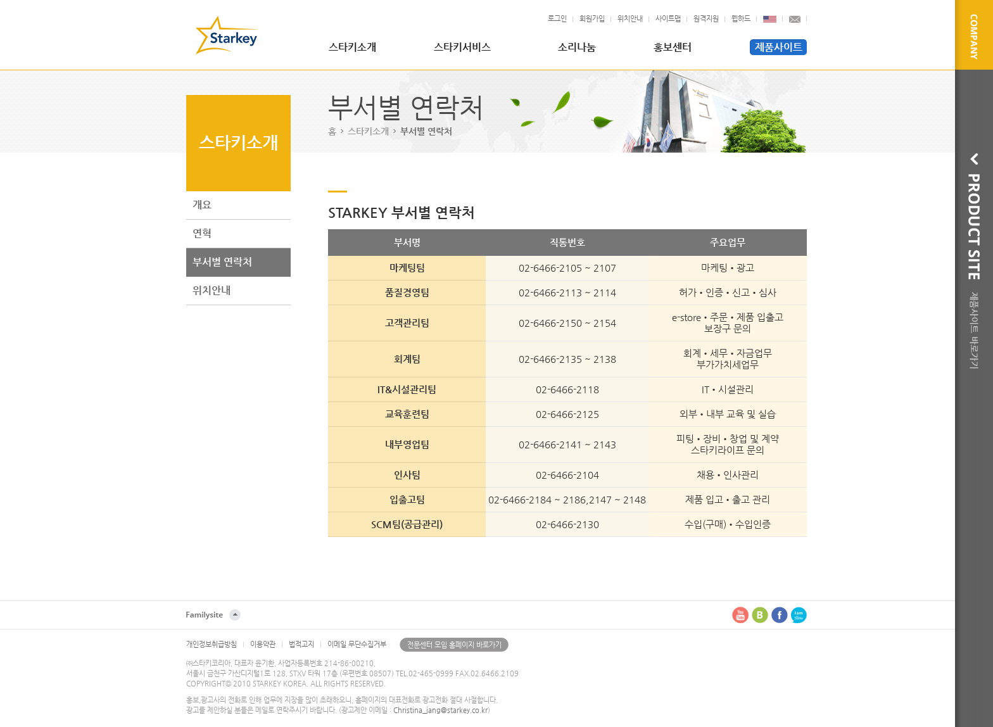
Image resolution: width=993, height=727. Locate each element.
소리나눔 (577, 47)
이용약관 (262, 644)
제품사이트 (778, 47)
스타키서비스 (462, 47)
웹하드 (740, 19)
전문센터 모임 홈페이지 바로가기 (454, 645)
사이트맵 (668, 19)
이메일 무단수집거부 (356, 644)
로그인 (557, 19)
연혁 (202, 233)
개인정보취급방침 (211, 644)
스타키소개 (352, 47)
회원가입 (592, 19)
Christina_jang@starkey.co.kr (440, 710)
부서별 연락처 (222, 262)
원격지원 (706, 19)
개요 (202, 205)
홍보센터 (673, 47)
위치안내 (630, 19)
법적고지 (301, 644)
